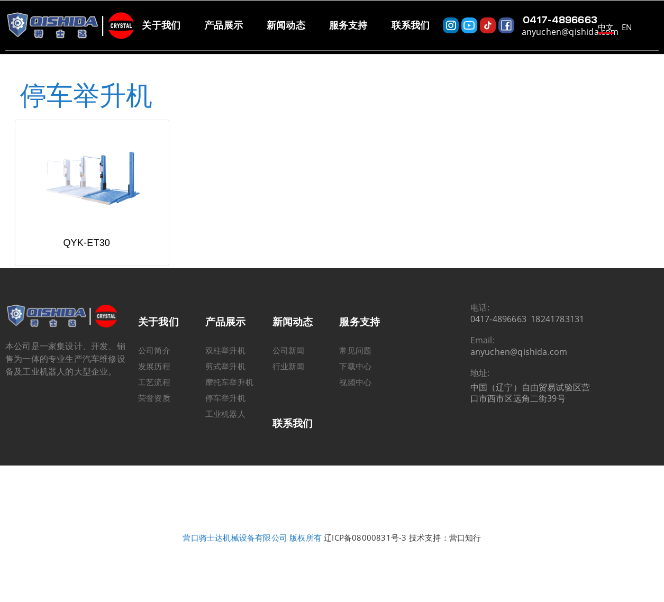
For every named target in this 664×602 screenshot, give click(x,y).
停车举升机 (225, 420)
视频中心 (355, 404)
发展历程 (154, 388)
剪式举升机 (225, 388)
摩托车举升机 (229, 404)
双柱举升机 (225, 372)
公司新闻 (288, 372)
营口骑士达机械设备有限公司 (235, 559)
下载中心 (355, 388)
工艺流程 (154, 404)
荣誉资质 (154, 420)
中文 (606, 27)
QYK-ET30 (86, 265)
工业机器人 (225, 436)
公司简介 (154, 372)
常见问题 (355, 372)
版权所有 (305, 559)
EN (627, 27)
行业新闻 (288, 388)
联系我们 (292, 445)
